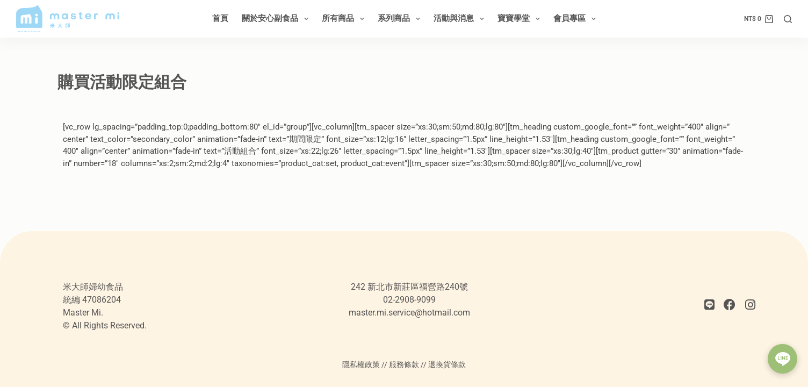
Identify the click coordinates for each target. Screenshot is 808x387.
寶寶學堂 (520, 18)
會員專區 (576, 18)
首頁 (220, 18)
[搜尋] (788, 19)
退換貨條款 (447, 364)
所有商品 (345, 18)
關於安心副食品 (277, 18)
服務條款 (404, 364)
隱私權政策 (361, 364)
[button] (782, 359)
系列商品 (401, 18)
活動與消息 (461, 18)
